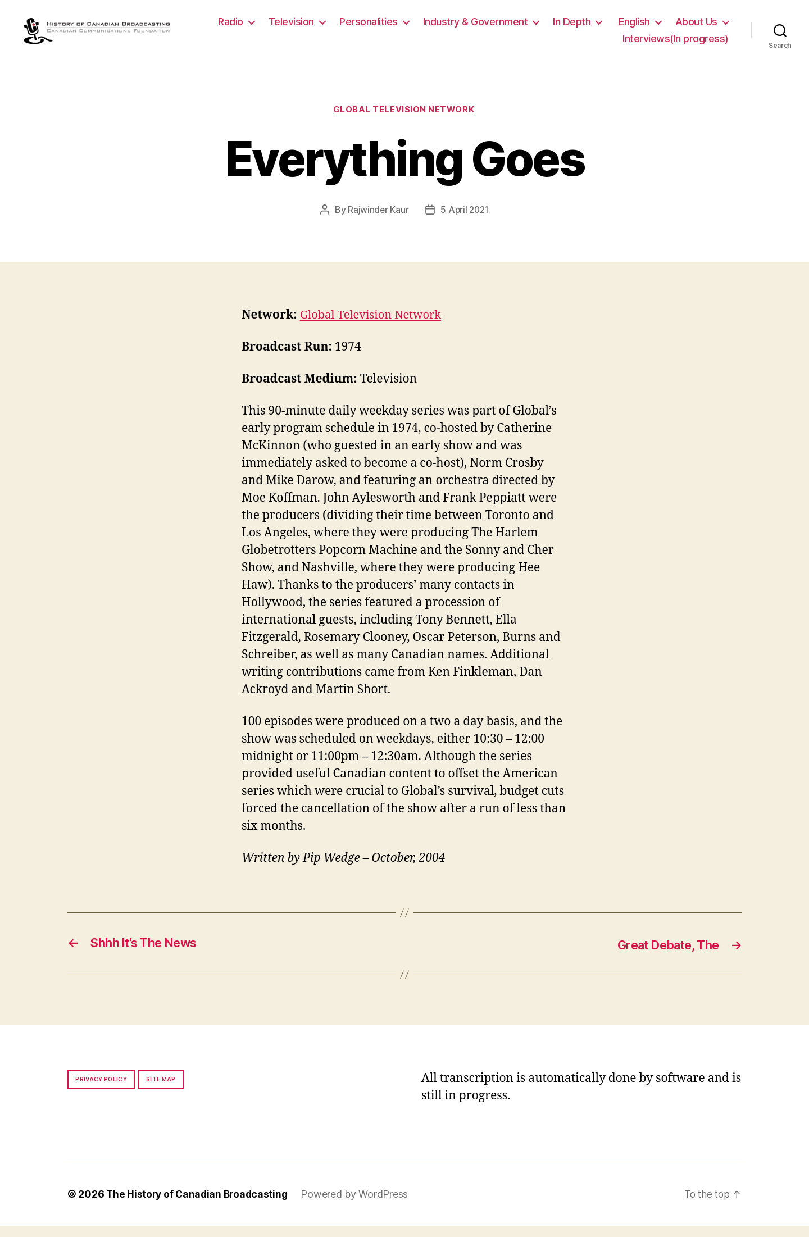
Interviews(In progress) (675, 43)
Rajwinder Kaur (377, 221)
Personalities (436, 27)
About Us (576, 43)
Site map (161, 1090)
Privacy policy (101, 1090)
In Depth (639, 27)
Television (358, 27)
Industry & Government (543, 27)
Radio (298, 27)
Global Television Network (404, 121)
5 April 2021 (465, 221)
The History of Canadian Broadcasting (199, 1205)
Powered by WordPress (359, 1205)
